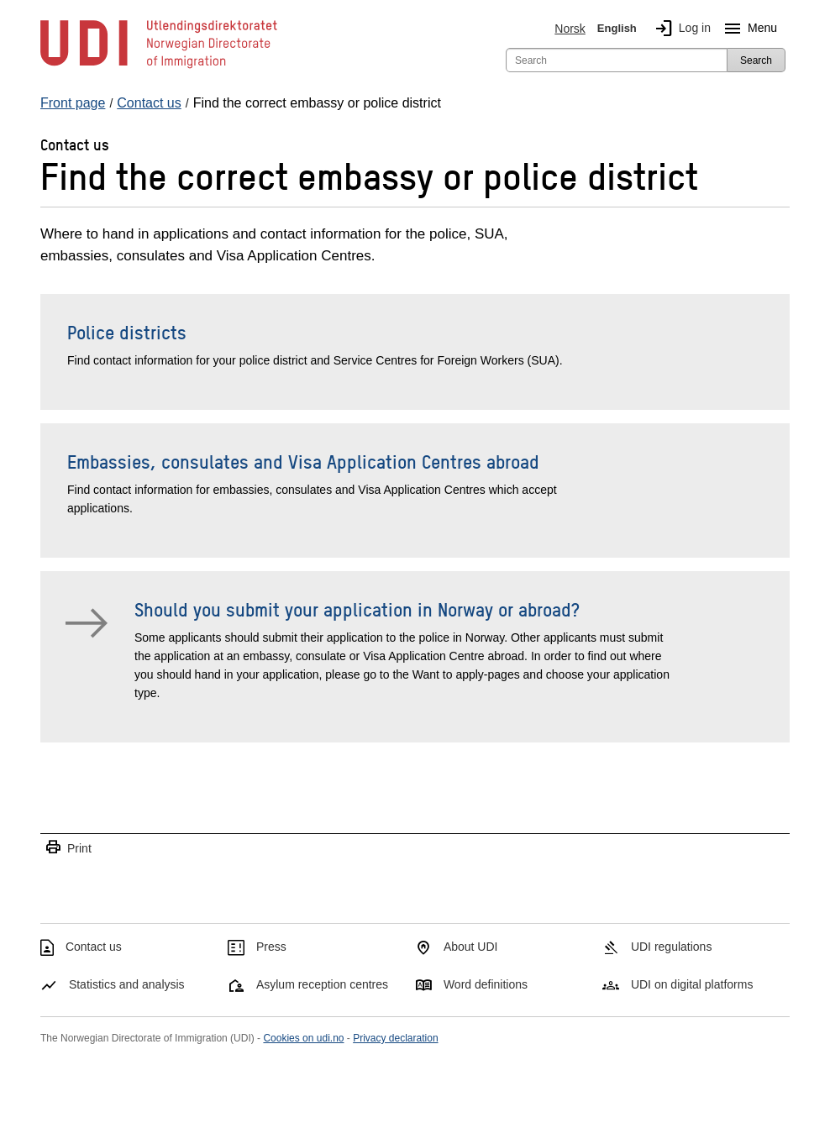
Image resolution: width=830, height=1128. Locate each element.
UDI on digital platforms (692, 984)
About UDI (471, 946)
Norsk (570, 28)
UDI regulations (671, 946)
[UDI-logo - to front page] (158, 67)
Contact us (94, 946)
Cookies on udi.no (303, 1038)
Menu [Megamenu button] (747, 28)
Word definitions (486, 984)
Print (68, 848)
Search (756, 60)
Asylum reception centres (322, 984)
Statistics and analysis (127, 984)
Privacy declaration (395, 1038)
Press (271, 946)
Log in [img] (680, 28)
